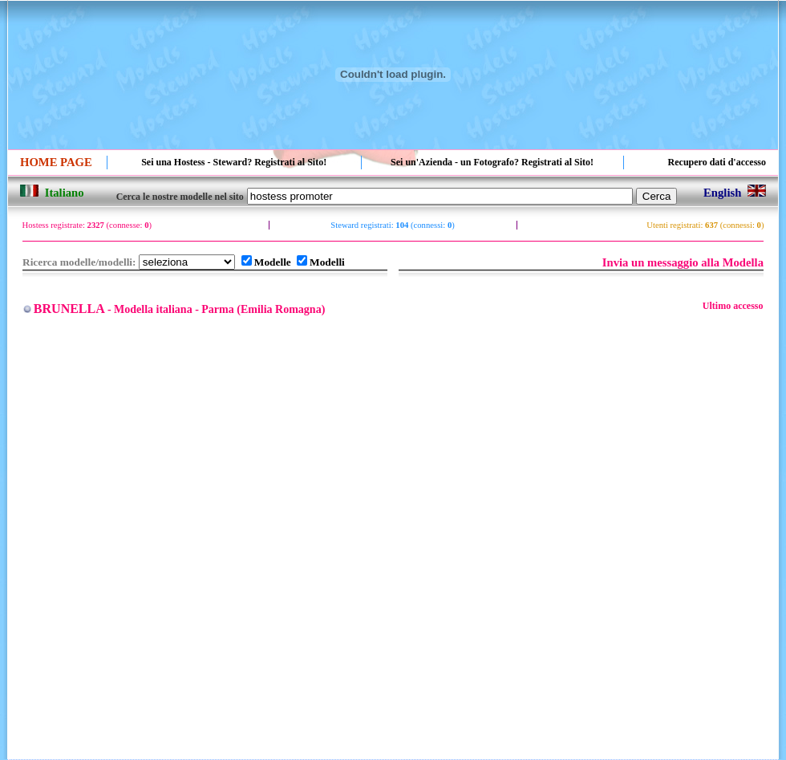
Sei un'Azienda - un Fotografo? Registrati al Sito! (492, 162)
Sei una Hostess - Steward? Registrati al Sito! (233, 162)
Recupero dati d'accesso (717, 162)
